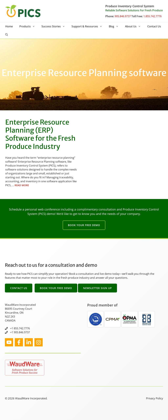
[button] (6, 34)
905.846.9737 (123, 16)
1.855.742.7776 (152, 16)
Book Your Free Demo (84, 225)
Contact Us (154, 26)
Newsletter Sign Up (97, 288)
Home (9, 26)
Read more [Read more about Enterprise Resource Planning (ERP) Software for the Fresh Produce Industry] (22, 185)
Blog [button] (115, 26)
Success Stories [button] (55, 26)
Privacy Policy (154, 398)
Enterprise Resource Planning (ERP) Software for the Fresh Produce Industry (40, 134)
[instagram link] (9, 342)
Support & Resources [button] (88, 26)
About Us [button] (134, 26)
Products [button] (28, 26)
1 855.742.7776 (21, 328)
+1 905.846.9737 (20, 332)
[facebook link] (19, 342)
